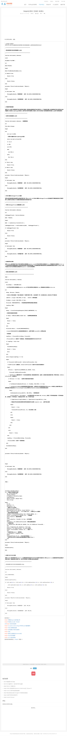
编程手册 (62, 4)
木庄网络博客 (32, 664)
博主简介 (46, 1)
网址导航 (57, 1)
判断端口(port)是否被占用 (12, 620)
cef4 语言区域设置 (10, 623)
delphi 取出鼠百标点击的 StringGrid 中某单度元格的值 (15, 693)
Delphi (37, 13)
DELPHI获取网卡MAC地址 (9, 681)
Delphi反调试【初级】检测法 (33, 11)
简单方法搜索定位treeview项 (13, 633)
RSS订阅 (63, 1)
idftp (7, 631)
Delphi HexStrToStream (9, 697)
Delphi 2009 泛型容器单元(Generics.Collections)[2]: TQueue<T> (18, 688)
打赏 (33, 673)
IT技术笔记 (41, 4)
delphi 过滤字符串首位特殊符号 (10, 695)
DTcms (50, 733)
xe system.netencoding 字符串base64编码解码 (17, 625)
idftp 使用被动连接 (11, 627)
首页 (25, 4)
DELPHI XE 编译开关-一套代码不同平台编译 (13, 684)
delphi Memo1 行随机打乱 (9, 686)
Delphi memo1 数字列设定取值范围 (11, 690)
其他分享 (48, 4)
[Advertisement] (33, 27)
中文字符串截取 (10, 635)
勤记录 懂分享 (4, 1)
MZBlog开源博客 (32, 4)
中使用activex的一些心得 (12, 622)
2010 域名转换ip (10, 637)
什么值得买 (55, 4)
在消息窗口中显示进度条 (12, 629)
